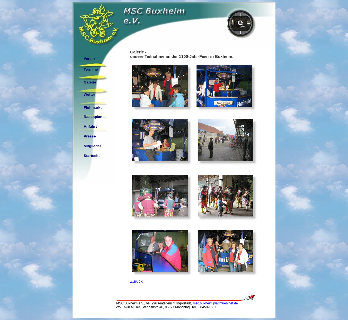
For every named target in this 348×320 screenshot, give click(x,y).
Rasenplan (93, 117)
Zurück (136, 281)
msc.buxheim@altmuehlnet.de (215, 303)
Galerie (90, 82)
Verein (89, 58)
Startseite (92, 156)
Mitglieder (92, 146)
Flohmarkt (92, 107)
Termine (91, 69)
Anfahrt (90, 126)
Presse (90, 136)
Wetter (89, 94)
